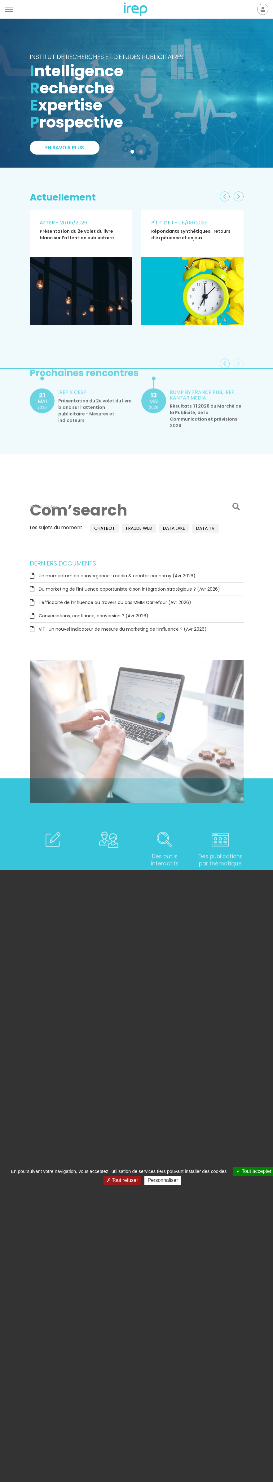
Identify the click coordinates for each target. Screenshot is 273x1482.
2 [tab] (142, 153)
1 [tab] (133, 153)
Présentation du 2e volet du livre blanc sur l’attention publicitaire (77, 234)
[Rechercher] (137, 506)
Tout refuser (122, 1180)
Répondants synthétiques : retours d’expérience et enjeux (191, 234)
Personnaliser (163, 1180)
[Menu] (9, 9)
